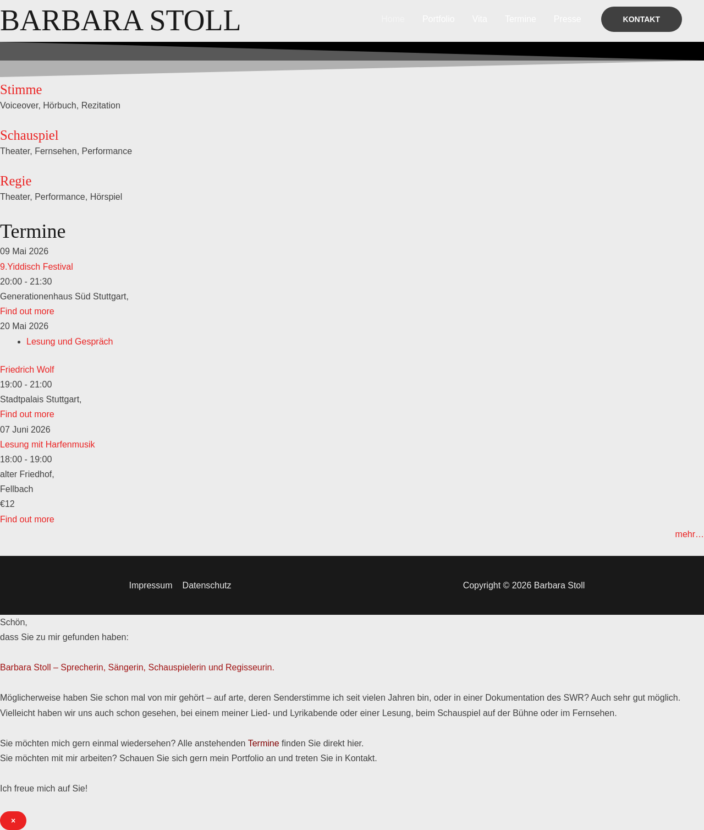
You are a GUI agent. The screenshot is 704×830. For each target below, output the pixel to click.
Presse (567, 19)
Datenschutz (206, 585)
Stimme (21, 89)
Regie (16, 180)
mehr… (689, 534)
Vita (479, 19)
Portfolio (438, 19)
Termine (520, 19)
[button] (641, 19)
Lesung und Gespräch (69, 341)
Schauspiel (29, 135)
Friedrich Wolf (27, 369)
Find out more (27, 311)
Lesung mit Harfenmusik (47, 444)
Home (393, 19)
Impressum (151, 585)
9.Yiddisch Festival (36, 266)
